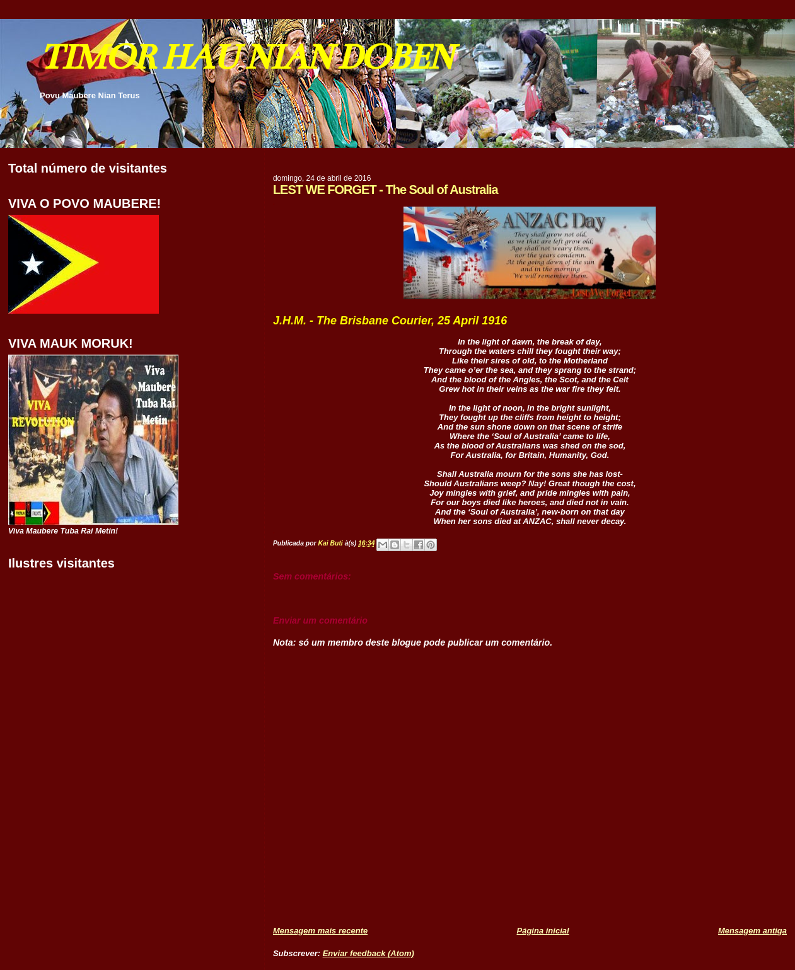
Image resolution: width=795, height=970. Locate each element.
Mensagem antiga (752, 930)
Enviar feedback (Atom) (368, 953)
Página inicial (543, 930)
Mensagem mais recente (320, 930)
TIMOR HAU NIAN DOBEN (246, 57)
